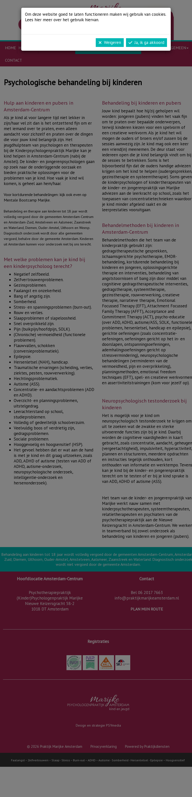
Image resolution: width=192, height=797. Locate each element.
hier (38, 19)
